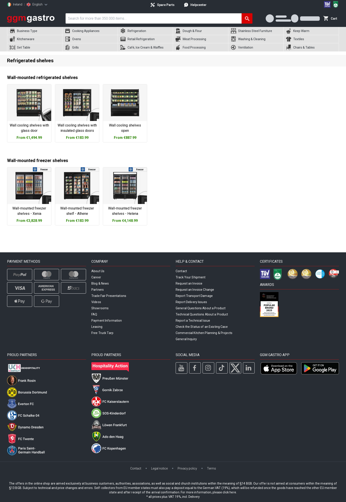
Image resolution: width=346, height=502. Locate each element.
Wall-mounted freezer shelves (37, 160)
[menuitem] (34, 31)
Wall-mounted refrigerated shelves (42, 77)
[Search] (247, 18)
